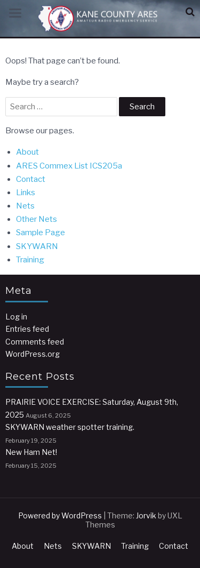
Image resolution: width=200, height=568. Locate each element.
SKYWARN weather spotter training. (69, 426)
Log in (16, 316)
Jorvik (146, 515)
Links (25, 192)
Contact (30, 179)
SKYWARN (37, 246)
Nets (25, 206)
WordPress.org (32, 353)
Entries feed (27, 328)
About (27, 152)
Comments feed (34, 341)
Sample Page (40, 232)
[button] (190, 12)
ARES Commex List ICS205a (69, 166)
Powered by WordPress (60, 515)
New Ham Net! (31, 452)
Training (30, 260)
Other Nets (36, 219)
